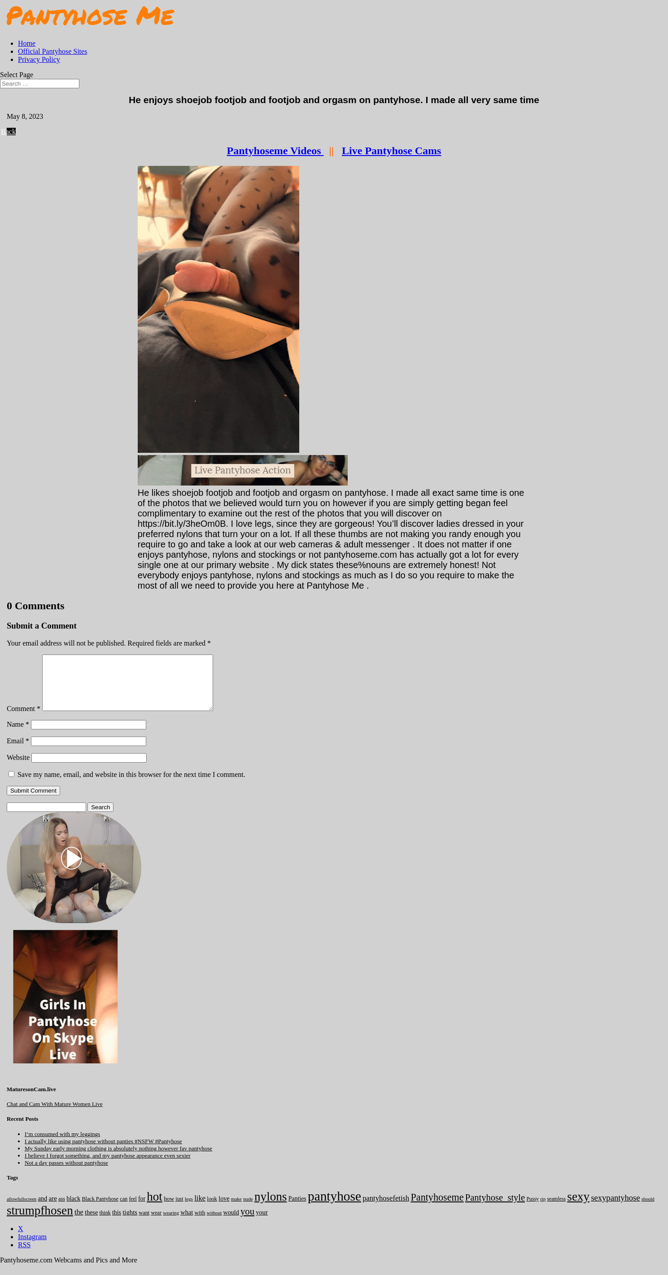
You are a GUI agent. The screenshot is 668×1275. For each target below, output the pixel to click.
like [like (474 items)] (199, 1209)
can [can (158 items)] (123, 1209)
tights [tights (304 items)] (129, 1223)
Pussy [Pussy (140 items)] (532, 1209)
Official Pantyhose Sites (52, 51)
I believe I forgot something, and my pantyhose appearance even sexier (108, 1166)
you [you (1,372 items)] (247, 1222)
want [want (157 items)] (144, 1223)
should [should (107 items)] (648, 1209)
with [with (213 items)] (200, 1223)
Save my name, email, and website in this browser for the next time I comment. (131, 785)
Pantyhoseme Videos (275, 150)
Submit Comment (33, 801)
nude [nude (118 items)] (248, 1209)
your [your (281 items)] (262, 1223)
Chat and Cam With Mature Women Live (55, 1114)
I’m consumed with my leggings (62, 1144)
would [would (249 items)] (231, 1223)
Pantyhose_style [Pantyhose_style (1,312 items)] (495, 1208)
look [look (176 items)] (212, 1209)
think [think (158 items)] (104, 1223)
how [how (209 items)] (169, 1209)
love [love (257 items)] (223, 1209)
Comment (23, 719)
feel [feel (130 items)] (132, 1210)
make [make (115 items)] (236, 1209)
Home (26, 43)
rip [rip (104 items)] (543, 1209)
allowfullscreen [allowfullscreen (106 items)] (21, 1209)
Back (11, 131)
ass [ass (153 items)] (61, 1209)
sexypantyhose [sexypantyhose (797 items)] (615, 1208)
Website (18, 768)
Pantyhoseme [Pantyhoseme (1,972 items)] (436, 1208)
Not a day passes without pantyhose (66, 1173)
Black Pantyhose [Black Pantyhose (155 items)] (100, 1209)
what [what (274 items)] (186, 1223)
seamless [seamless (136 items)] (556, 1210)
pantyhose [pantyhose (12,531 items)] (334, 1207)
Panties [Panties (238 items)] (297, 1209)
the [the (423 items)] (78, 1223)
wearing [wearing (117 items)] (171, 1223)
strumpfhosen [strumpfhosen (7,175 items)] (40, 1221)
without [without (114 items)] (214, 1223)
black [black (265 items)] (73, 1209)
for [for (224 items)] (141, 1209)
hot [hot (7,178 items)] (154, 1207)
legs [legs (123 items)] (189, 1209)
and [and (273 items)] (42, 1209)
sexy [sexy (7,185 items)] (578, 1207)
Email (18, 751)
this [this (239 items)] (116, 1223)
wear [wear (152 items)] (156, 1223)
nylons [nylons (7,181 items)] (270, 1207)
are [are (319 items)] (52, 1209)
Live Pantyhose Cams (391, 150)
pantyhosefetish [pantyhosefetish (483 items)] (385, 1209)
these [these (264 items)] (91, 1223)
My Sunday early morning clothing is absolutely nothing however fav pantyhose (118, 1159)
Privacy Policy (39, 59)
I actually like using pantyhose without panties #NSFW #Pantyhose (103, 1152)
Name (18, 735)
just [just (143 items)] (179, 1209)
